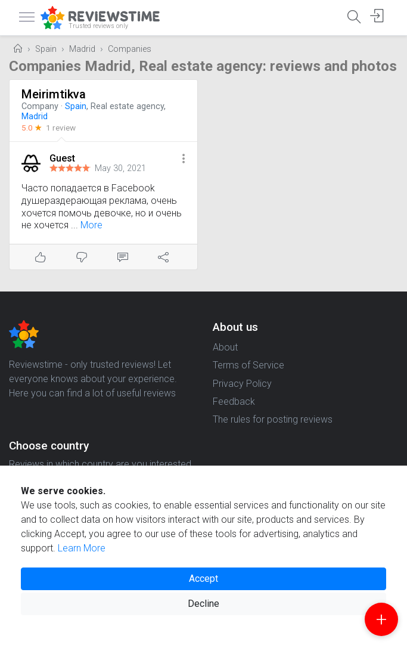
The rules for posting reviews (273, 419)
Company (39, 106)
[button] (183, 159)
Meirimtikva (53, 94)
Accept (203, 578)
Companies (129, 49)
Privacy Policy (242, 383)
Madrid (82, 49)
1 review (61, 127)
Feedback (234, 401)
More (91, 225)
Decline (203, 603)
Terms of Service (248, 365)
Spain (46, 49)
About (225, 347)
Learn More (81, 548)
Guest (62, 158)
